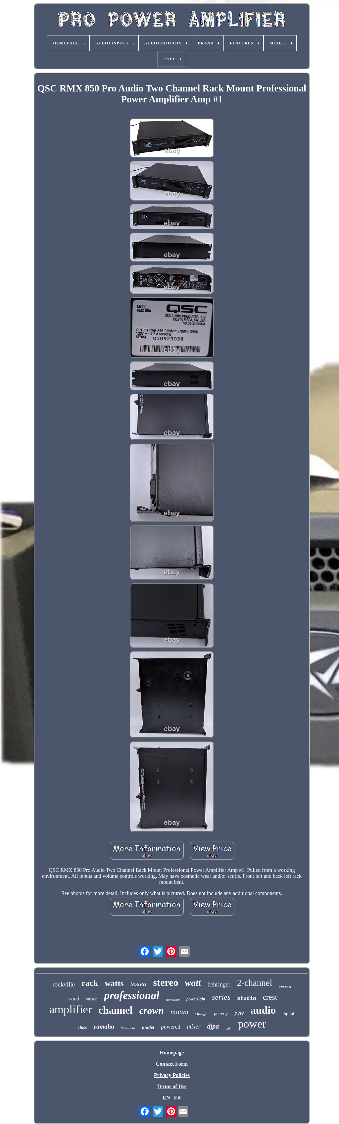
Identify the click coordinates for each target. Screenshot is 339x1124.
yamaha (103, 1026)
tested (138, 984)
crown (151, 1010)
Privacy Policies (172, 1075)
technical (128, 1027)
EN (166, 1097)
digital (288, 1013)
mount (179, 1012)
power (252, 1024)
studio (246, 999)
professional (132, 995)
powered (170, 1027)
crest (270, 997)
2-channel (254, 983)
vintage (201, 1013)
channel (115, 1010)
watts (114, 983)
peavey (221, 1013)
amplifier (70, 1009)
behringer (219, 984)
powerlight (195, 998)
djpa (213, 1026)
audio (263, 1010)
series (221, 997)
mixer (194, 1026)
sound (73, 998)
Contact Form (172, 1064)
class (82, 1027)
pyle (239, 1013)
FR (177, 1097)
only (228, 1028)
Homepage (172, 1052)
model (148, 1027)
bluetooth (173, 1000)
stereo (165, 982)
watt (193, 983)
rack (89, 983)
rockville (63, 984)
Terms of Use (171, 1086)
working (285, 986)
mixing (91, 998)
